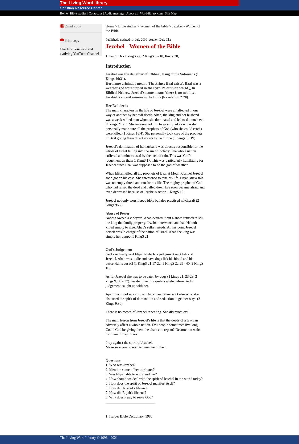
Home (64, 13)
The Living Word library (84, 2)
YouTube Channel (86, 54)
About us (132, 13)
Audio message (114, 13)
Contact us (95, 13)
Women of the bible (154, 26)
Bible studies (78, 13)
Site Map (171, 13)
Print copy (72, 40)
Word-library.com (151, 13)
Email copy (73, 26)
